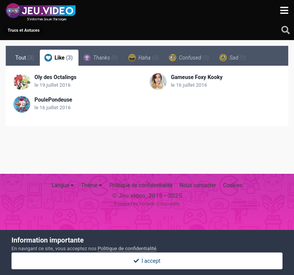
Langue (63, 185)
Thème (92, 185)
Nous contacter (198, 185)
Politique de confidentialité (140, 185)
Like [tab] (58, 57)
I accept (147, 261)
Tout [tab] (24, 58)
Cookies (232, 185)
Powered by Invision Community (147, 204)
